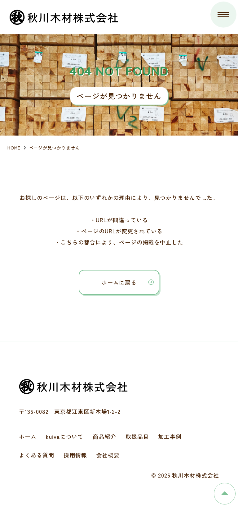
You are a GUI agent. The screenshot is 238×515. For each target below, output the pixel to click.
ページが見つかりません (54, 148)
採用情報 (75, 455)
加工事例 (170, 436)
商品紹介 (104, 436)
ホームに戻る (118, 282)
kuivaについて (64, 436)
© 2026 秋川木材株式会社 (185, 475)
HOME (13, 148)
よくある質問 (36, 455)
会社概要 (108, 455)
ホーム (28, 436)
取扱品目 (137, 436)
